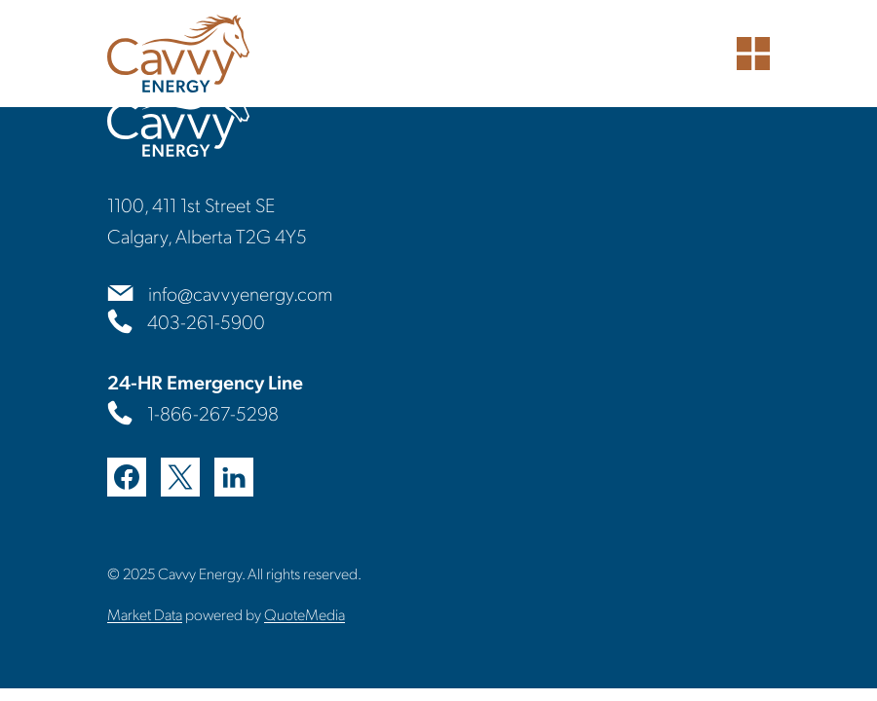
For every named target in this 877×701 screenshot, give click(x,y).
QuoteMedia (304, 614)
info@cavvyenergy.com (240, 293)
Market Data (144, 614)
